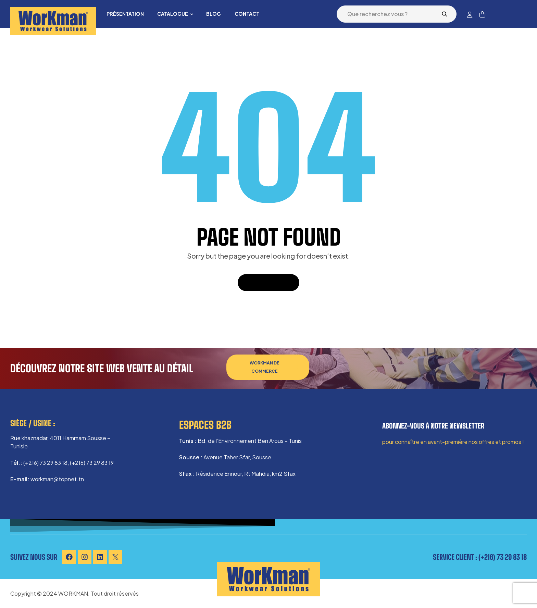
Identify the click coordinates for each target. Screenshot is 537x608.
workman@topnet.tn (57, 479)
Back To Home (268, 282)
